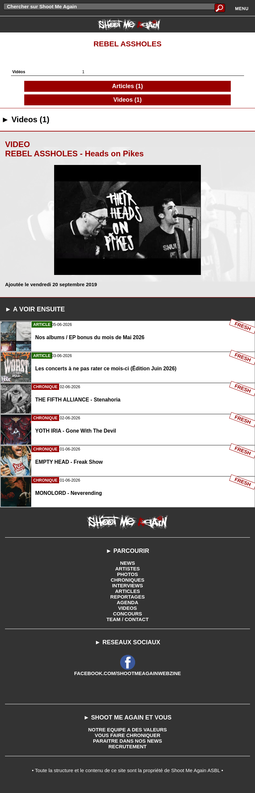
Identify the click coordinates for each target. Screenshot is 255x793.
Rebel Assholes (127, 44)
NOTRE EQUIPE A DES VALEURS (127, 729)
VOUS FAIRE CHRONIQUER (127, 735)
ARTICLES (127, 591)
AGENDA (127, 602)
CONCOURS (127, 613)
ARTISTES (127, 568)
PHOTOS (127, 574)
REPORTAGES (127, 597)
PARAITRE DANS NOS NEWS (127, 741)
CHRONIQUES (127, 580)
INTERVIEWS (127, 585)
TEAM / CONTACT (127, 619)
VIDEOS (127, 608)
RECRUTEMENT (128, 746)
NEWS (127, 563)
